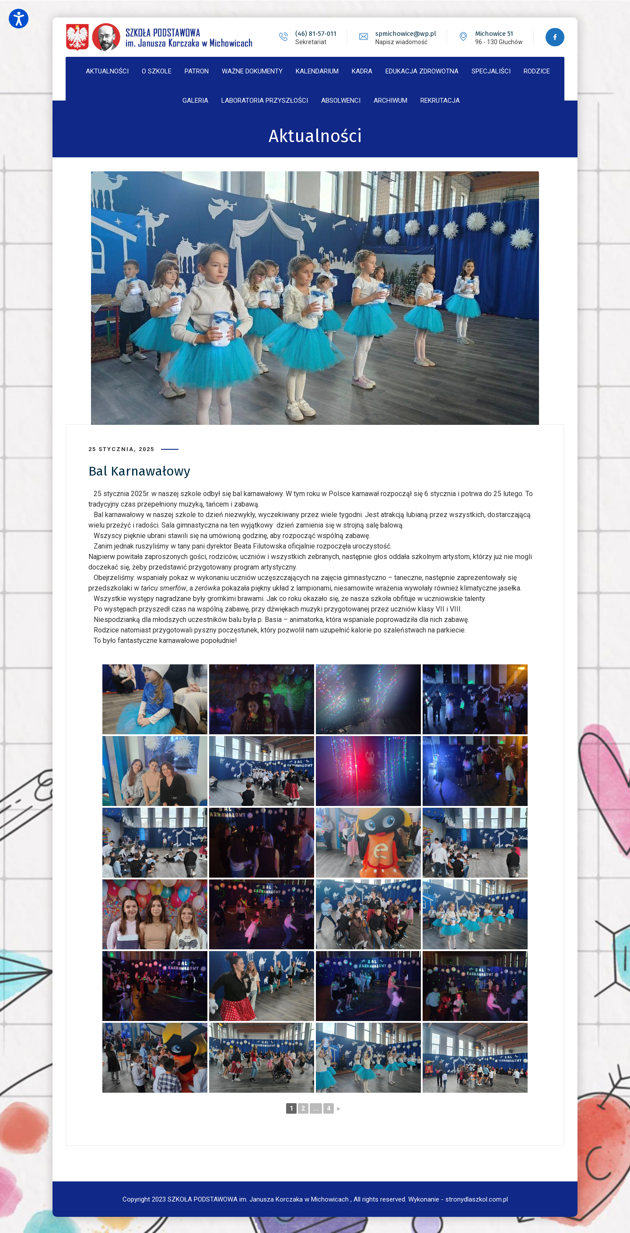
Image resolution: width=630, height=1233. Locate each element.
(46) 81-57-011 (315, 34)
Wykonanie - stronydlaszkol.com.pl (458, 1198)
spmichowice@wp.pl (404, 34)
